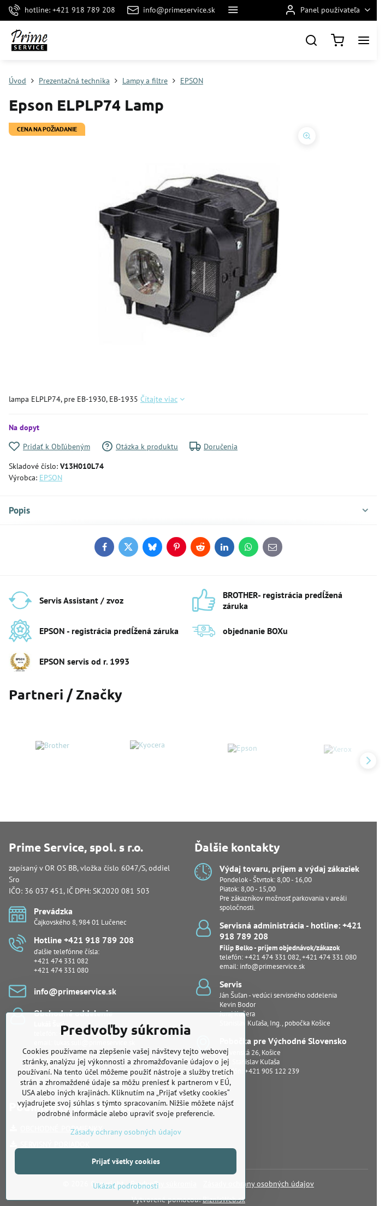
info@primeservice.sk (272, 966)
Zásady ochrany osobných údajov (258, 1184)
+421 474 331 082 (61, 961)
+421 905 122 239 (272, 1071)
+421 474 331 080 (61, 970)
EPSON (50, 478)
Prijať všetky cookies (126, 1179)
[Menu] (364, 40)
